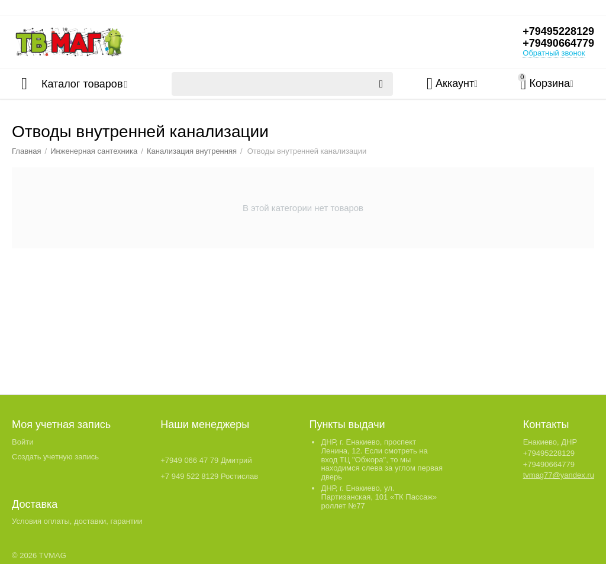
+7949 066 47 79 (189, 460)
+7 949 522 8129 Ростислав (209, 476)
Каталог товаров (82, 84)
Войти (22, 441)
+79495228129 (558, 31)
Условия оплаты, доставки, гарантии (77, 521)
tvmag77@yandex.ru (558, 475)
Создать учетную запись (55, 456)
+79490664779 (558, 43)
